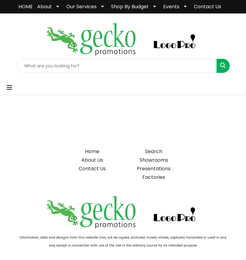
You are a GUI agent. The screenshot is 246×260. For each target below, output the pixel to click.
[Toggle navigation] (9, 87)
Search (153, 151)
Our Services (81, 6)
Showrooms (154, 160)
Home (92, 151)
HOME (25, 6)
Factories (153, 177)
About (44, 6)
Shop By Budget (130, 6)
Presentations (154, 168)
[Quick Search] (116, 66)
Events (171, 6)
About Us (92, 160)
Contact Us (207, 6)
